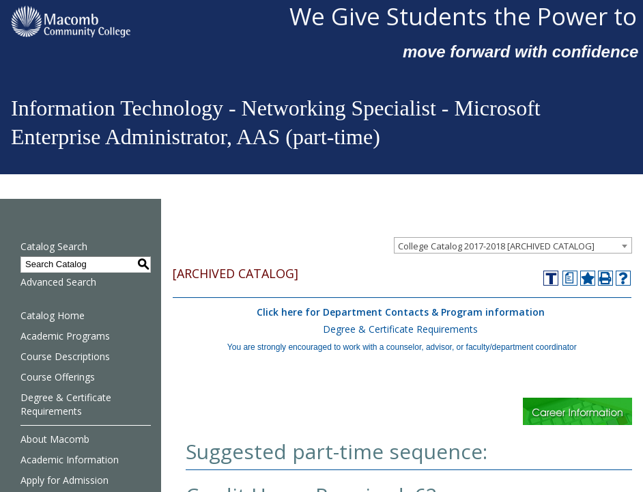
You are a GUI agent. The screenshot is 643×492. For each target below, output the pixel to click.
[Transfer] (550, 278)
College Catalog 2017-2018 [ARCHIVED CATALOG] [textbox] (496, 246)
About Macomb (54, 439)
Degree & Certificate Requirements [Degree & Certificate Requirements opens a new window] (400, 329)
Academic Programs (65, 335)
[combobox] (513, 245)
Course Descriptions (65, 356)
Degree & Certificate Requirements (65, 404)
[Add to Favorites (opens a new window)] (587, 278)
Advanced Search (58, 281)
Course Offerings (57, 376)
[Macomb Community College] (144, 21)
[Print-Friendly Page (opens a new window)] (605, 278)
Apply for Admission (64, 480)
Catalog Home (52, 315)
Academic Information (69, 459)
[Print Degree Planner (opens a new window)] (569, 278)
